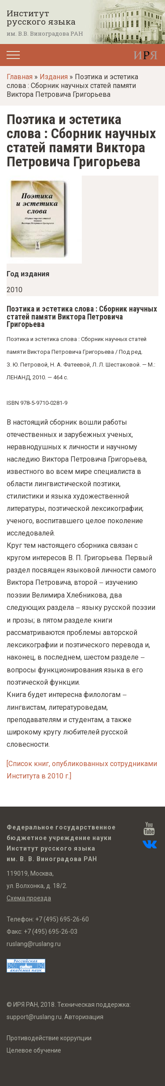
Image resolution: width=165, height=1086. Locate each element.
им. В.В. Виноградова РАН (45, 33)
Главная (20, 77)
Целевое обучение (34, 1050)
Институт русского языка (41, 17)
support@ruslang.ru (34, 1016)
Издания (54, 77)
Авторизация (83, 1016)
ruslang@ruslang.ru (34, 943)
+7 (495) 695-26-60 (62, 919)
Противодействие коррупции (49, 1038)
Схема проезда (29, 898)
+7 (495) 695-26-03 (50, 931)
